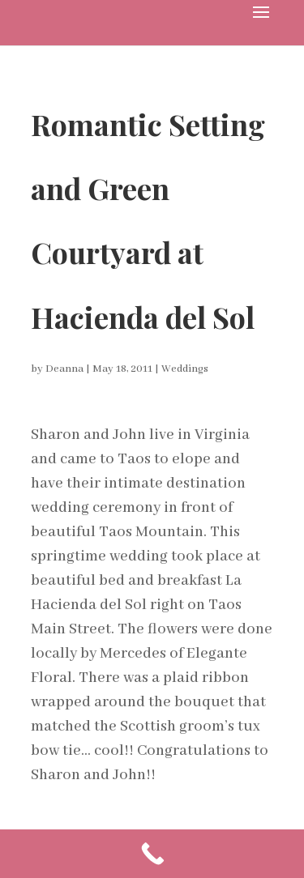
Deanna (64, 369)
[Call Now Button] (152, 853)
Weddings (184, 369)
